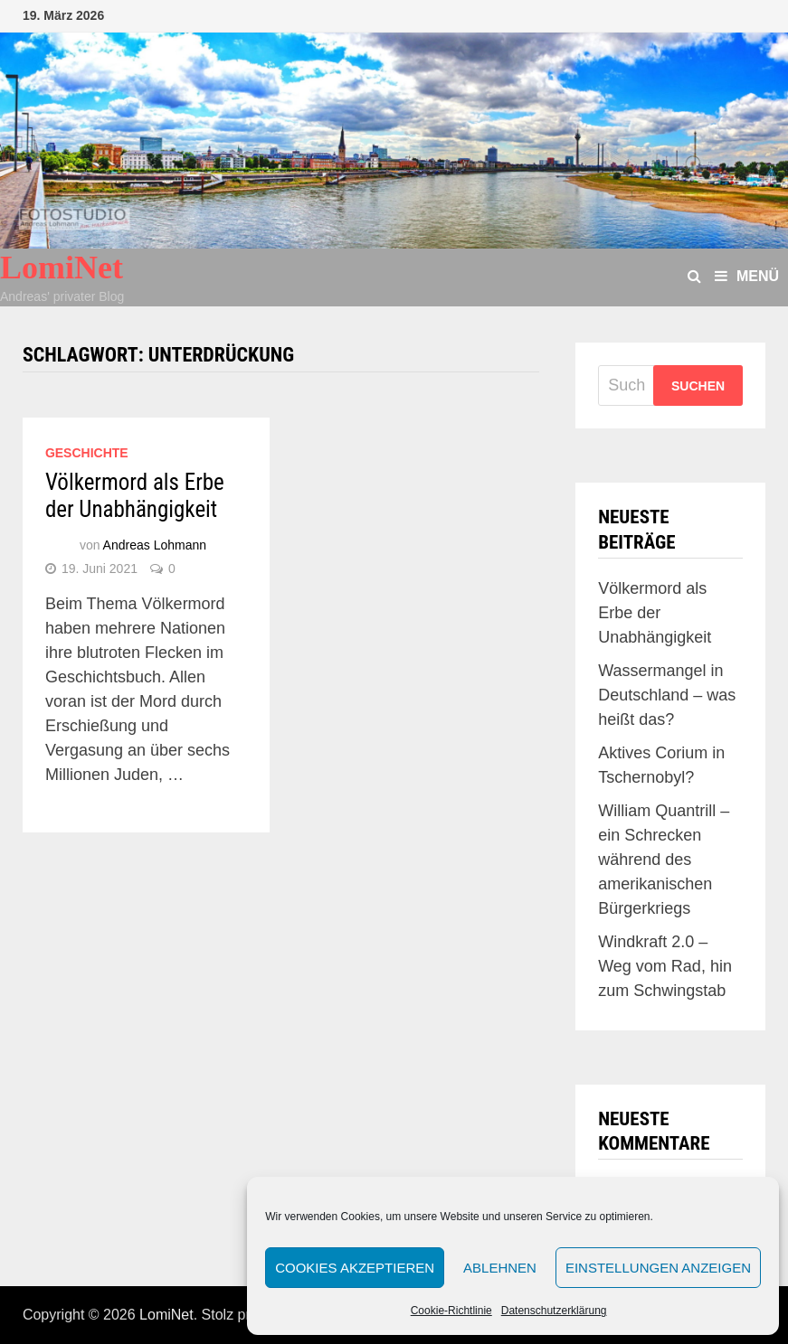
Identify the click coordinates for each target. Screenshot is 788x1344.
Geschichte (86, 453)
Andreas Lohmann (154, 545)
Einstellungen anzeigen (658, 1267)
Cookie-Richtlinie (451, 1310)
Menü (747, 276)
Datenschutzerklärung (554, 1310)
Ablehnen (499, 1267)
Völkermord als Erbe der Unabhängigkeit (134, 495)
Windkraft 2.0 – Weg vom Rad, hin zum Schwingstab (665, 966)
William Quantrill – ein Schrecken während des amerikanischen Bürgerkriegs (663, 859)
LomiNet (61, 267)
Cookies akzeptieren (354, 1267)
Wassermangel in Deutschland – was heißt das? (667, 695)
